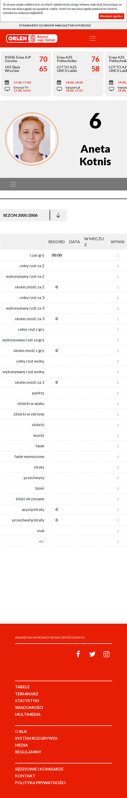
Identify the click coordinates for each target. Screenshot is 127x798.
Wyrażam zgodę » (111, 16)
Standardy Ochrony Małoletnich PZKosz (55, 25)
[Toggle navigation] (93, 38)
